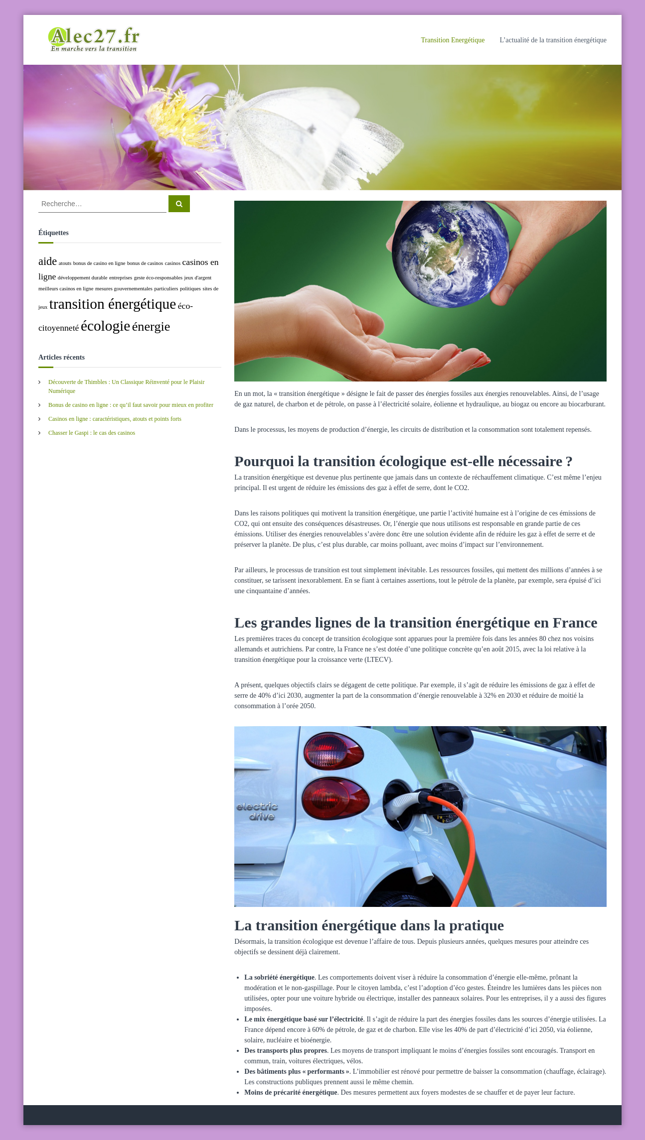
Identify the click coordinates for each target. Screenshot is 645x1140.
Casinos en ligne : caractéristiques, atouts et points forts (114, 418)
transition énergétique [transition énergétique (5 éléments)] (112, 304)
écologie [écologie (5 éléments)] (105, 326)
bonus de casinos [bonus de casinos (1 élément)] (145, 263)
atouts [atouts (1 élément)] (65, 263)
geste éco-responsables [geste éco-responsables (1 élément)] (158, 277)
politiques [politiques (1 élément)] (190, 288)
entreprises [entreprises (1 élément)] (120, 277)
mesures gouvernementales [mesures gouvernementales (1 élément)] (124, 288)
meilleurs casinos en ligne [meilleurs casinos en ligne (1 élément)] (65, 288)
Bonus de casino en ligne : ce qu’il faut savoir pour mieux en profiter (130, 404)
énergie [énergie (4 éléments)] (151, 326)
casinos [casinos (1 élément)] (172, 263)
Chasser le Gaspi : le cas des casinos (91, 432)
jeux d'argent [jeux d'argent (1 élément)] (198, 277)
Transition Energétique (452, 40)
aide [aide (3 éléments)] (47, 261)
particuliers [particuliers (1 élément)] (166, 288)
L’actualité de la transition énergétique (553, 40)
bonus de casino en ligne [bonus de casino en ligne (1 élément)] (99, 263)
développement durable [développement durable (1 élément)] (83, 277)
